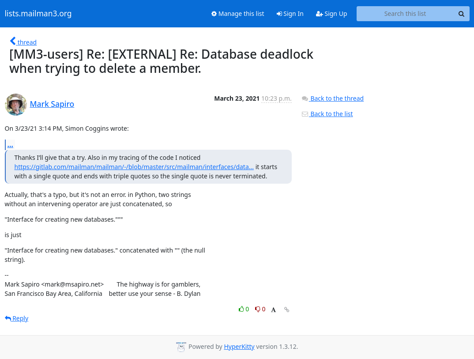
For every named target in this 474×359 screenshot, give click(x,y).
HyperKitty (239, 346)
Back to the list (327, 114)
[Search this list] (405, 13)
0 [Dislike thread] (260, 309)
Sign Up (331, 13)
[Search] (462, 13)
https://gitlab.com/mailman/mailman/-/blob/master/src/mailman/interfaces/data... (134, 166)
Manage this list (237, 13)
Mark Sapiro (52, 103)
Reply (17, 318)
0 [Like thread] (245, 309)
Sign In (290, 13)
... (11, 144)
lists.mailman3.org (38, 13)
